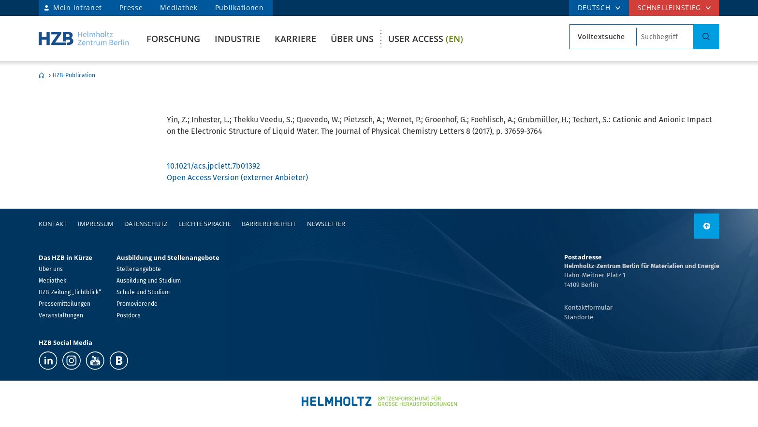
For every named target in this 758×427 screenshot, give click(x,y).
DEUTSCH (594, 7)
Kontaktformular (588, 307)
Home (41, 75)
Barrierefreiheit (269, 223)
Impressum (96, 223)
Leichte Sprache (204, 223)
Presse (131, 7)
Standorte (578, 317)
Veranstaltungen (61, 315)
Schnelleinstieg (669, 7)
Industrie (237, 38)
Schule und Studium (143, 292)
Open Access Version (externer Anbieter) (237, 177)
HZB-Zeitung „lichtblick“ (70, 292)
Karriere (295, 38)
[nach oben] (706, 226)
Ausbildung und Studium (149, 280)
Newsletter (326, 223)
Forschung (173, 38)
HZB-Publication (74, 75)
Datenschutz (145, 223)
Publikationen (239, 7)
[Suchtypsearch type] (603, 37)
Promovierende (137, 303)
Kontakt (53, 223)
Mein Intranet (77, 7)
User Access (425, 38)
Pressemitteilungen (64, 303)
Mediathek (178, 7)
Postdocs (129, 315)
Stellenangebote (139, 269)
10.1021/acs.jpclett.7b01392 (213, 166)
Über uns (352, 38)
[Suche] (706, 36)
